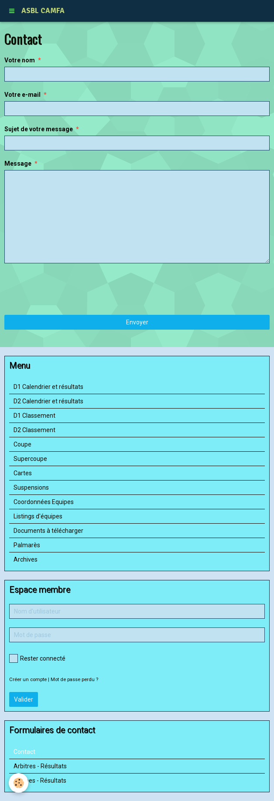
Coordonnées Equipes (44, 501)
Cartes (23, 473)
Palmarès (27, 545)
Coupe (22, 444)
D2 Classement (34, 429)
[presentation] (70, 289)
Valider (23, 699)
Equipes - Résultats (40, 780)
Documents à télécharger (48, 530)
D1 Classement (34, 415)
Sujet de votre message (38, 129)
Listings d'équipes (38, 516)
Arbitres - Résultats (40, 766)
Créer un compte (28, 679)
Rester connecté (37, 658)
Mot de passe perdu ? (74, 679)
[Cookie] (18, 783)
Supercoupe (30, 458)
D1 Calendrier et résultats (48, 386)
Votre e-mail (22, 94)
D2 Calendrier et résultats (48, 401)
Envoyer (137, 322)
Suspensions (31, 487)
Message (17, 163)
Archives (26, 559)
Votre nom (19, 60)
